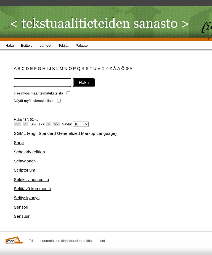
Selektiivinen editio (31, 179)
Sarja (19, 142)
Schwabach (25, 161)
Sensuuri (22, 216)
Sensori (21, 207)
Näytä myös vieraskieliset (34, 101)
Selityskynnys (26, 197)
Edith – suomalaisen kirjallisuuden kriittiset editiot (66, 241)
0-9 (129, 68)
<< (17, 124)
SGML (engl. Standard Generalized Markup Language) (65, 133)
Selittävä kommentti (32, 188)
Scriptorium (24, 170)
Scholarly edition (29, 151)
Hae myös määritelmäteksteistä (38, 93)
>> (56, 124)
